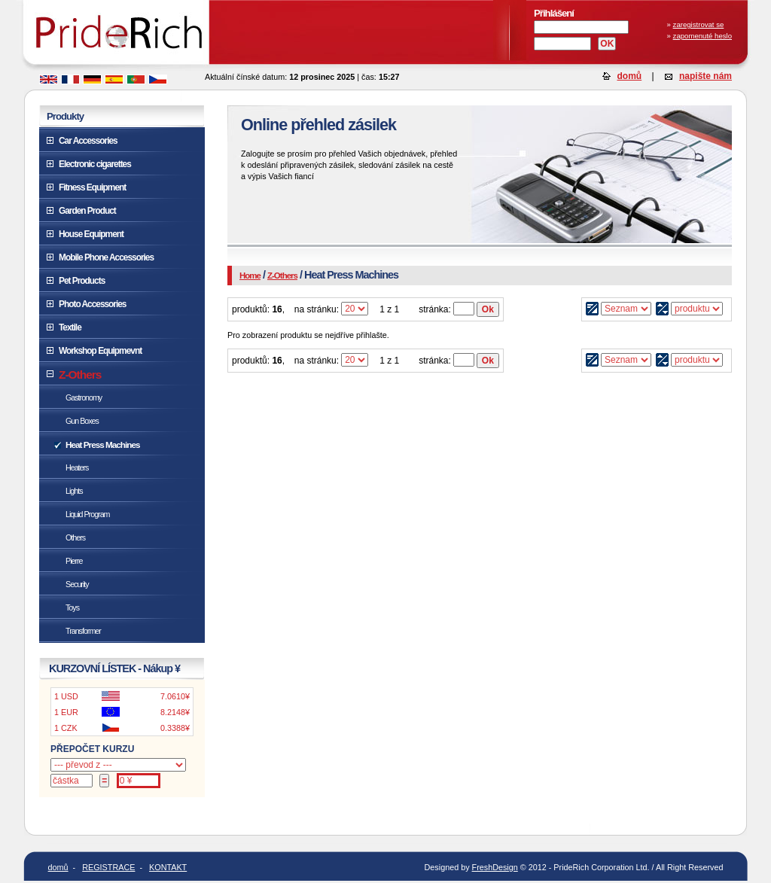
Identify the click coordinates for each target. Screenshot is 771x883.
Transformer (83, 630)
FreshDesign (495, 867)
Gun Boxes (82, 420)
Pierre (74, 560)
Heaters (77, 467)
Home (250, 275)
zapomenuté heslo (702, 36)
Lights (74, 490)
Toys (72, 607)
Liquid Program (87, 514)
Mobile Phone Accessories (106, 257)
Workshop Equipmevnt (100, 351)
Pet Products (82, 281)
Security (77, 584)
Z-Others (282, 275)
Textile (70, 327)
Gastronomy (84, 397)
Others (75, 537)
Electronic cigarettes (95, 164)
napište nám (705, 76)
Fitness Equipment (92, 187)
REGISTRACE (108, 867)
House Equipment (91, 234)
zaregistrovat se (698, 24)
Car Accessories (88, 140)
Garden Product (87, 211)
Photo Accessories (92, 304)
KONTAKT (168, 867)
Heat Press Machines (103, 444)
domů (629, 76)
